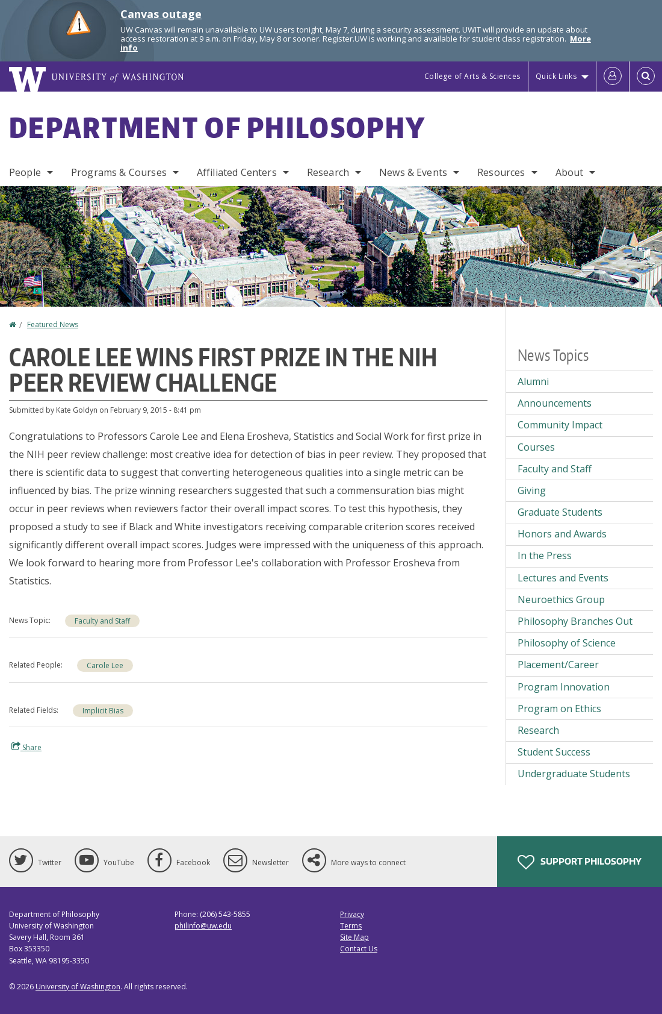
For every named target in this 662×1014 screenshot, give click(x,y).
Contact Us (358, 949)
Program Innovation (564, 686)
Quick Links (556, 76)
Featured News (52, 324)
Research (328, 172)
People (25, 172)
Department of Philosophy (217, 127)
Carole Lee (105, 665)
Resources (501, 172)
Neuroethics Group (561, 599)
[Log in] (612, 76)
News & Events (413, 172)
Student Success (554, 752)
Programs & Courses (119, 172)
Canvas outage (161, 14)
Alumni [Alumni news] (533, 381)
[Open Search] (646, 76)
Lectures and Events (563, 577)
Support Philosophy (580, 862)
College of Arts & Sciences (472, 76)
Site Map (354, 937)
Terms (351, 926)
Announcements (555, 403)
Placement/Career (558, 664)
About (569, 172)
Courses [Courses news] (536, 447)
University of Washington (78, 986)
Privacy (352, 914)
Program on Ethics (559, 708)
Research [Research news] (538, 730)
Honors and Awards (562, 533)
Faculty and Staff (102, 621)
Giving (532, 490)
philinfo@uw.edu (203, 926)
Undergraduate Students (574, 773)
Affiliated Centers (237, 172)
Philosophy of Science (567, 642)
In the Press (545, 555)
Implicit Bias (102, 711)
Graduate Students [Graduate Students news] (560, 512)
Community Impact (560, 424)
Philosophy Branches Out (575, 621)
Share (26, 747)
